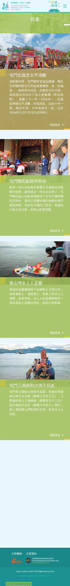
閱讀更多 (55, 125)
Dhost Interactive (42, 575)
